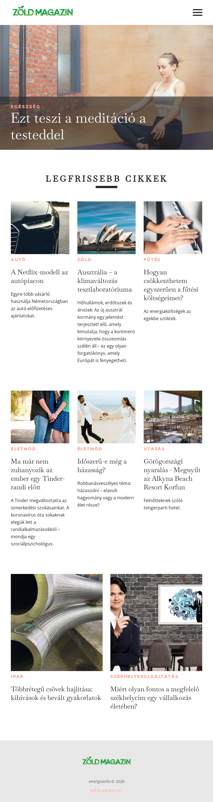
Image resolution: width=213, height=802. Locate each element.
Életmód (23, 448)
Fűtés (152, 259)
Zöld (84, 259)
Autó (18, 259)
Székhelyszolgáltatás (144, 676)
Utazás (154, 448)
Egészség (25, 106)
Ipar (17, 676)
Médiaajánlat (106, 790)
